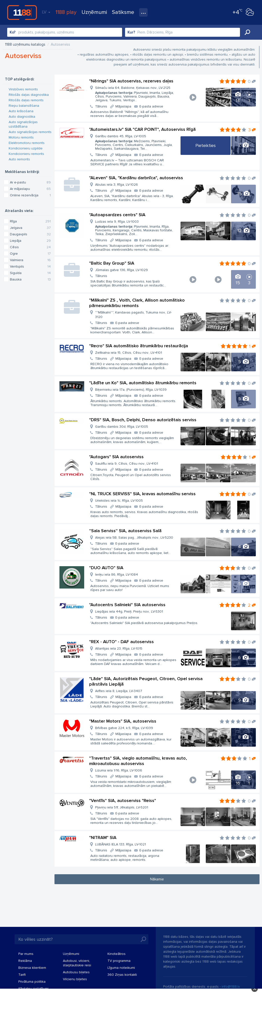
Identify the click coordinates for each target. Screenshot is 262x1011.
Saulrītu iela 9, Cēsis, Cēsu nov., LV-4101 (126, 463)
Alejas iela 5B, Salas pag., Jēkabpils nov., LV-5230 (134, 537)
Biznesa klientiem (32, 968)
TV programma (119, 961)
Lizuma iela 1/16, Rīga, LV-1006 (118, 770)
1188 (22, 12)
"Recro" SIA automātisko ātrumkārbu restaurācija (138, 346)
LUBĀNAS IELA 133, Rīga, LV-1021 (120, 844)
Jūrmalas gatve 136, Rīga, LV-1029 (121, 270)
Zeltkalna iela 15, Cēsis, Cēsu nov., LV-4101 (128, 352)
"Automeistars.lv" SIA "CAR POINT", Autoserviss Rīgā (142, 129)
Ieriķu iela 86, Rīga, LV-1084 (116, 574)
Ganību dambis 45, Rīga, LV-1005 (135, 142)
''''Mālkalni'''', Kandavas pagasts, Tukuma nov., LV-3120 (133, 314)
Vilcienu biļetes (75, 979)
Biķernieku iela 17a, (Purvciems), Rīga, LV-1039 (131, 389)
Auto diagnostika (22, 116)
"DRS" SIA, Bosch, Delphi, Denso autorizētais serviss (142, 419)
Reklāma (25, 961)
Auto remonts (19, 159)
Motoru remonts (21, 137)
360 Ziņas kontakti (122, 975)
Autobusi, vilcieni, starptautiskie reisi (77, 963)
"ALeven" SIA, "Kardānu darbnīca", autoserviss (136, 177)
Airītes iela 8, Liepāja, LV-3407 (118, 691)
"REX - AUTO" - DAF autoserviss (121, 641)
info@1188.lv (231, 986)
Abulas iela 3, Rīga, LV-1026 (116, 184)
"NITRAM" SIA (102, 837)
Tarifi (22, 975)
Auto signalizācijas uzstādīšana (23, 124)
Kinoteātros (116, 954)
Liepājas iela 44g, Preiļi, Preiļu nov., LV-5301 (129, 611)
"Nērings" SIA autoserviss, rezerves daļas (131, 81)
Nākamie (157, 879)
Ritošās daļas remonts (26, 100)
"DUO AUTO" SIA (106, 567)
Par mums (25, 954)
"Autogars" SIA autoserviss (116, 456)
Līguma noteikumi (121, 968)
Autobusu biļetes (76, 972)
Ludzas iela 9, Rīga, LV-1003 (135, 227)
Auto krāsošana (21, 111)
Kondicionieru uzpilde (26, 148)
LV (46, 12)
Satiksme (123, 12)
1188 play (66, 12)
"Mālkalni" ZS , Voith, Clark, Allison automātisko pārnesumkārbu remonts (137, 302)
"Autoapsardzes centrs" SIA (117, 214)
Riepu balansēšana (24, 106)
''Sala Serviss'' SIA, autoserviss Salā (125, 530)
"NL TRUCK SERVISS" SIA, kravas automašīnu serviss (142, 493)
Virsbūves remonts (23, 89)
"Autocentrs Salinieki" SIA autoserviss (127, 604)
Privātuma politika (32, 981)
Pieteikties (205, 145)
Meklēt (247, 32)
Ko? (13, 32)
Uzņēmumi (94, 12)
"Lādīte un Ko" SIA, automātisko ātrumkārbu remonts (142, 382)
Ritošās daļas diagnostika (29, 95)
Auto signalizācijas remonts (30, 132)
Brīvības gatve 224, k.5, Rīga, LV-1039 (124, 728)
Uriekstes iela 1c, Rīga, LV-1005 (119, 500)
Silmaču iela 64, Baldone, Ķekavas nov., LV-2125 (135, 94)
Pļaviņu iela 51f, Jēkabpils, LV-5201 (121, 807)
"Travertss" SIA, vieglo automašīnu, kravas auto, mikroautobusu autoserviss (138, 760)
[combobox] (64, 32)
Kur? (131, 32)
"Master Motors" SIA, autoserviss (122, 721)
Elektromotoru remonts (27, 143)
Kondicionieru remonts (26, 154)
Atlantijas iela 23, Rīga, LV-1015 (118, 648)
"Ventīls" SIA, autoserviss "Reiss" (122, 800)
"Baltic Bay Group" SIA (111, 263)
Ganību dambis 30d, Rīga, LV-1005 (121, 426)
